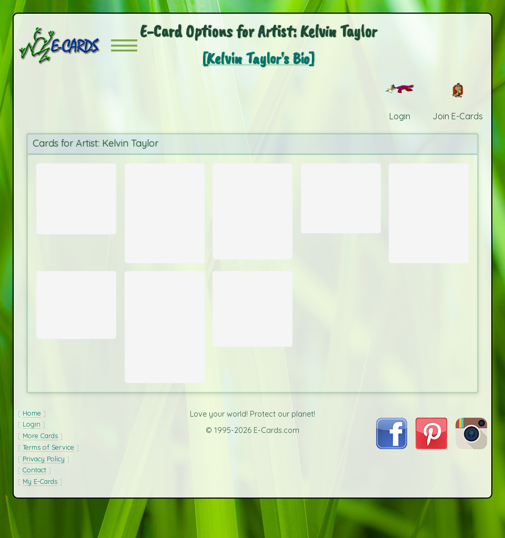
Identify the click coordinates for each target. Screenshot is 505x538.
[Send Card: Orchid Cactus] (428, 212)
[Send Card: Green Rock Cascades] (76, 196)
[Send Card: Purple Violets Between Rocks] (252, 316)
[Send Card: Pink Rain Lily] (252, 210)
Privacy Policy (44, 485)
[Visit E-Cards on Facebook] (391, 473)
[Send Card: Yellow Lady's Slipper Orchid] (164, 336)
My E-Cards (40, 508)
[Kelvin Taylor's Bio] (258, 58)
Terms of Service (48, 474)
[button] (124, 45)
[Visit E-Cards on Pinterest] (431, 473)
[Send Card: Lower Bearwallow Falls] (164, 212)
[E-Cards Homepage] (64, 45)
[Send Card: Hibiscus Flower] (340, 195)
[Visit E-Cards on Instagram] (471, 473)
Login (32, 451)
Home (32, 440)
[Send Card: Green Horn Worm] (76, 314)
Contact (34, 496)
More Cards (40, 462)
